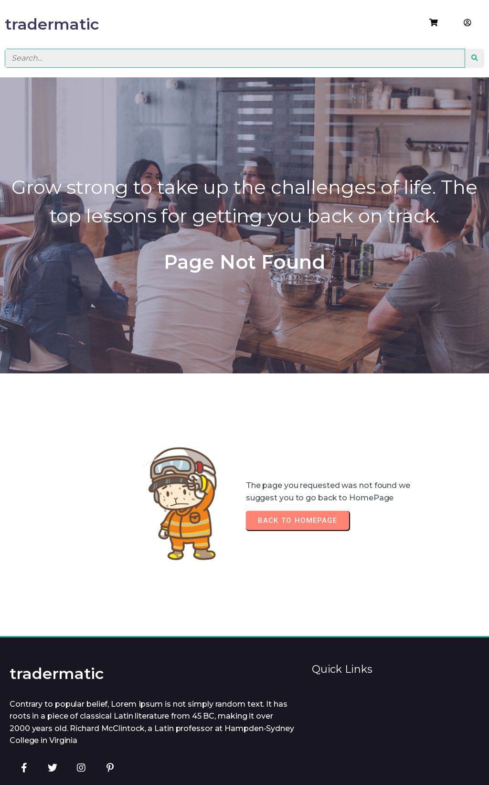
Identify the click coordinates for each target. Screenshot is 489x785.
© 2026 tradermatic (247, 764)
